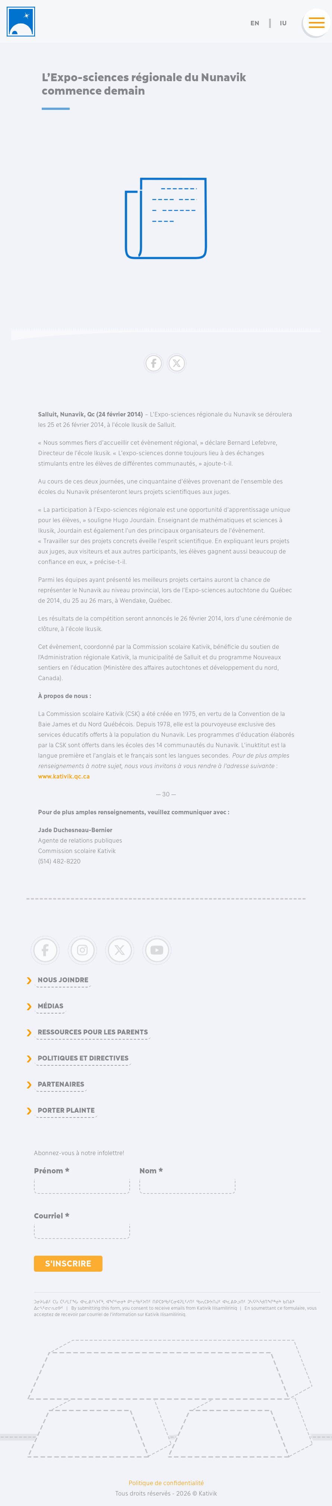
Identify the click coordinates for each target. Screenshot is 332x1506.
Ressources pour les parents (93, 1032)
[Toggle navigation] (314, 23)
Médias (50, 1006)
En (254, 23)
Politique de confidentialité (166, 1483)
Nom (151, 1170)
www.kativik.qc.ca (64, 776)
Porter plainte (66, 1110)
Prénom (52, 1170)
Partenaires (61, 1084)
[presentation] (196, 1225)
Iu (283, 23)
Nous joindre (63, 980)
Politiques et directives (83, 1058)
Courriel (52, 1216)
